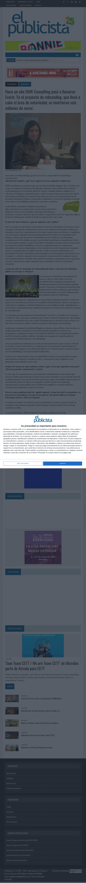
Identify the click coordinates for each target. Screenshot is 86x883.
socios (24, 429)
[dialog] (43, 441)
